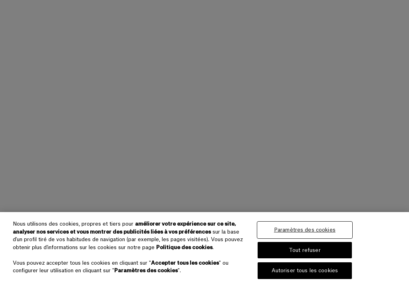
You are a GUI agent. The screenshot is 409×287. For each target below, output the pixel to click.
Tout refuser (305, 250)
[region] (204, 249)
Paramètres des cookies (305, 229)
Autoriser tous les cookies (305, 270)
